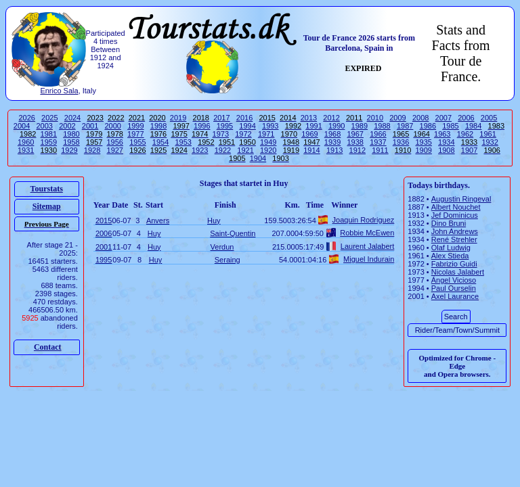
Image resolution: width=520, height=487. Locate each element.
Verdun (222, 247)
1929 (69, 150)
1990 (336, 126)
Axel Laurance (455, 296)
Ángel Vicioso (453, 280)
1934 (446, 142)
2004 (22, 126)
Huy (214, 220)
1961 (487, 134)
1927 (115, 150)
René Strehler (454, 239)
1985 (450, 126)
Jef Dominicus (454, 215)
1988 (382, 126)
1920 (268, 150)
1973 (221, 134)
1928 (92, 150)
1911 (380, 150)
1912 (357, 150)
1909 (423, 150)
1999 (135, 126)
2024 (72, 118)
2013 (309, 118)
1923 (200, 150)
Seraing (227, 260)
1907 (469, 150)
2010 (375, 118)
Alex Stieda (450, 256)
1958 (71, 142)
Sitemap (46, 206)
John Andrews (454, 231)
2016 (244, 118)
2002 (67, 126)
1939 (332, 142)
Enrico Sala (59, 91)
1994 (247, 126)
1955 (137, 142)
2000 (112, 126)
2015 (103, 220)
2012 (331, 118)
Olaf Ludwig (451, 248)
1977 (135, 134)
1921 (245, 150)
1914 (311, 150)
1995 (225, 126)
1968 (332, 134)
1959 (49, 142)
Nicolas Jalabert (457, 272)
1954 (160, 142)
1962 (465, 134)
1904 (258, 158)
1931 (26, 150)
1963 (442, 134)
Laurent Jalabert (368, 246)
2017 (221, 118)
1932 (489, 142)
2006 (466, 118)
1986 (428, 126)
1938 (355, 142)
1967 (355, 134)
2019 (178, 118)
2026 (26, 118)
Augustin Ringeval (461, 199)
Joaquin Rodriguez (363, 220)
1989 (359, 126)
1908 (446, 150)
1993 (270, 126)
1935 (423, 142)
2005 (489, 118)
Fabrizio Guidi (454, 264)
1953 (183, 142)
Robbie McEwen (367, 233)
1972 (243, 134)
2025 (49, 118)
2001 (90, 126)
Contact (48, 347)
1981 (49, 134)
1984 (473, 126)
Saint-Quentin (232, 233)
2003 (45, 126)
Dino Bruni (448, 223)
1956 (115, 142)
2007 (443, 118)
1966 (378, 134)
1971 (266, 134)
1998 (158, 126)
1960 (26, 142)
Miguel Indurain (368, 259)
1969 (309, 134)
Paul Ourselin (453, 288)
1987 (405, 126)
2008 (420, 118)
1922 (223, 150)
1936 (401, 142)
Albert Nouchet (456, 207)
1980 (71, 134)
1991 (313, 126)
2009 (397, 118)
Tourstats (46, 188)
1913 (334, 150)
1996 (202, 126)
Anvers (157, 220)
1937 (378, 142)
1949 (268, 142)
